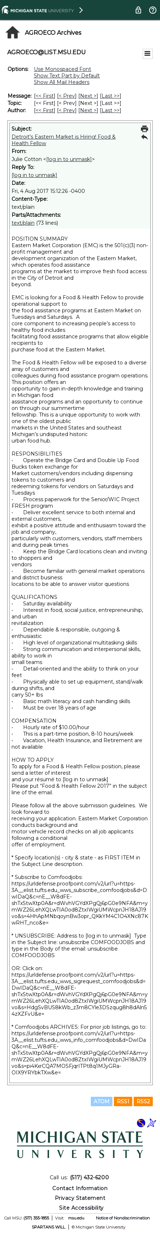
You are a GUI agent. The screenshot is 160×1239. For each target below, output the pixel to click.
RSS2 (143, 1101)
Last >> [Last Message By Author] (111, 110)
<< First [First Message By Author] (45, 110)
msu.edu (76, 1218)
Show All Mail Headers (61, 82)
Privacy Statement (80, 1198)
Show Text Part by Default (67, 75)
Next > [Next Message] (88, 96)
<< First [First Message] (45, 96)
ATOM (102, 1101)
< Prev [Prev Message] (67, 96)
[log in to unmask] (69, 159)
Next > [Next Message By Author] (88, 110)
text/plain (23, 223)
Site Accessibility (81, 1208)
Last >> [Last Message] (111, 96)
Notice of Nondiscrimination (123, 1218)
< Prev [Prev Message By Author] (67, 110)
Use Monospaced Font (62, 69)
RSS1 (123, 1101)
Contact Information (79, 1188)
